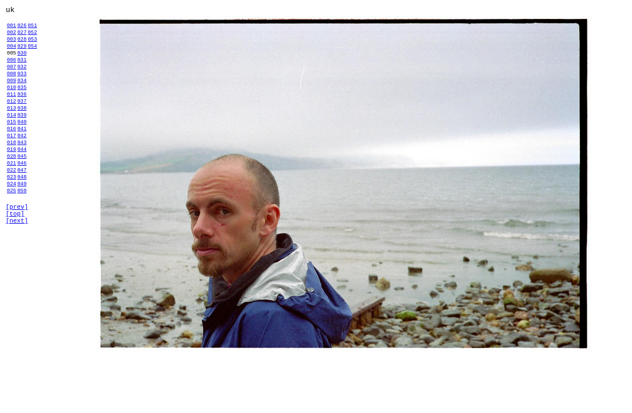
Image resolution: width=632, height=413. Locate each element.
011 (11, 114)
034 (21, 97)
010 (11, 106)
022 (11, 209)
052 (32, 37)
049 (21, 226)
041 (21, 157)
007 (11, 80)
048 (21, 217)
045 (21, 192)
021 (11, 200)
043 (21, 174)
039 (21, 140)
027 (21, 37)
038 (21, 131)
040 (21, 149)
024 (11, 226)
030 (21, 63)
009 (11, 97)
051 (32, 28)
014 (11, 140)
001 (11, 28)
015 (11, 149)
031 (21, 71)
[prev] (17, 254)
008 (11, 88)
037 (21, 123)
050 (21, 235)
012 (11, 123)
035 (21, 106)
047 (21, 209)
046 (21, 200)
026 (21, 28)
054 (32, 54)
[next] (17, 271)
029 (21, 54)
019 (11, 183)
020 (11, 192)
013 (11, 131)
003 (11, 45)
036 (21, 114)
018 (11, 174)
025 (11, 235)
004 (11, 54)
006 (11, 71)
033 (21, 88)
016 (11, 157)
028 (21, 45)
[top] (15, 263)
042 (21, 166)
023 (11, 217)
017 (11, 166)
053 (32, 45)
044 (21, 183)
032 (21, 80)
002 (11, 37)
